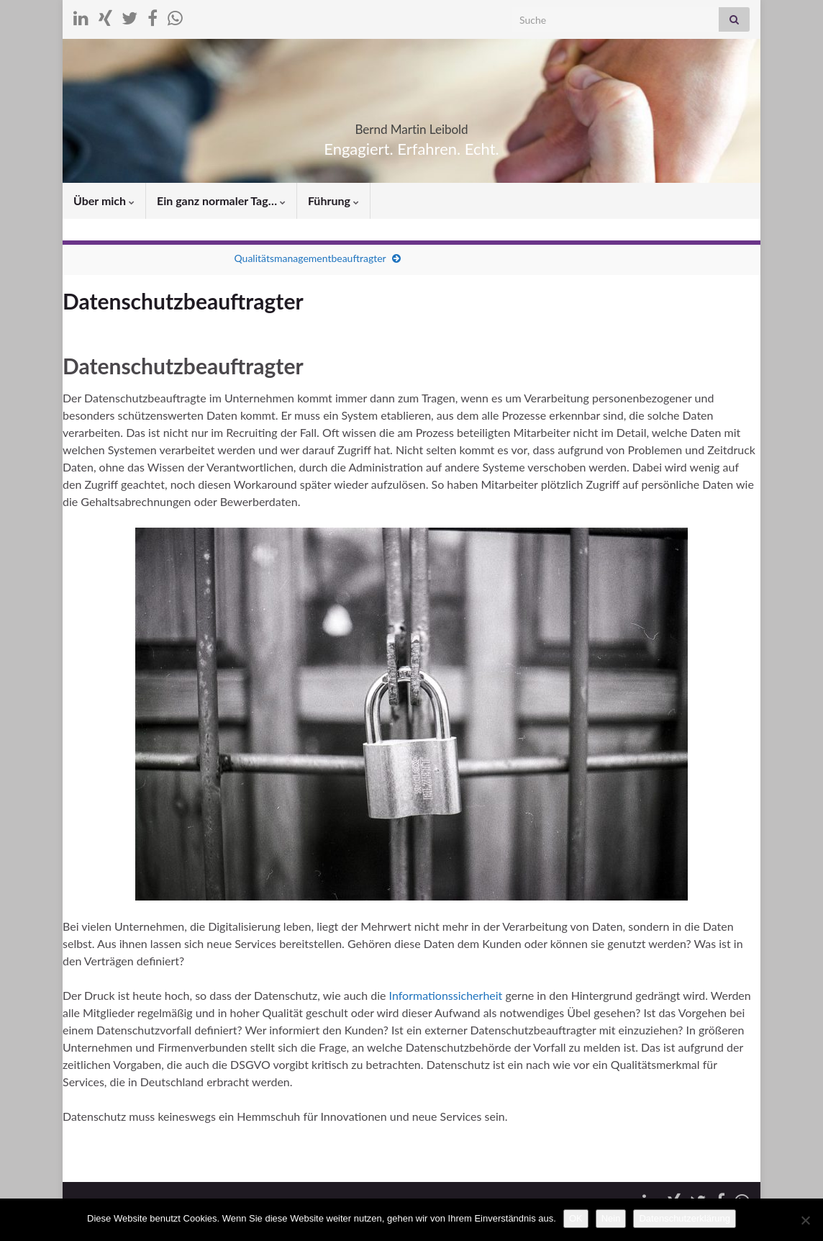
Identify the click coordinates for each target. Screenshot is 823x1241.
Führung (333, 200)
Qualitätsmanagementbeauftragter (310, 258)
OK (576, 1218)
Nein (611, 1218)
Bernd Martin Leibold (411, 125)
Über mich (104, 200)
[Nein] (805, 1220)
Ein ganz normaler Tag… (221, 200)
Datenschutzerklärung (684, 1218)
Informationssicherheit (447, 995)
